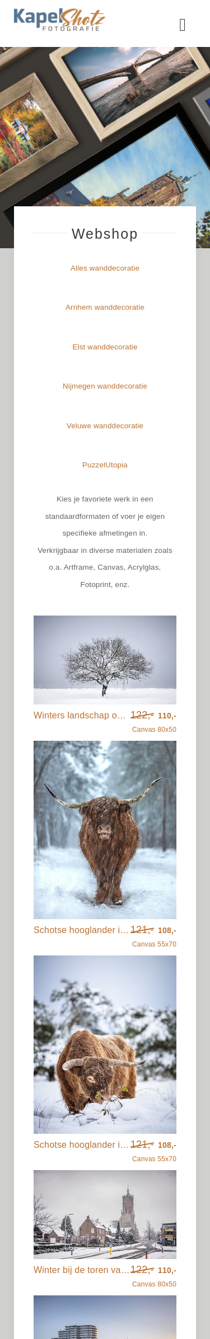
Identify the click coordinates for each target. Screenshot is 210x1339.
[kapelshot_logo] (59, 11)
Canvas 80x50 (153, 722)
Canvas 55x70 (153, 937)
